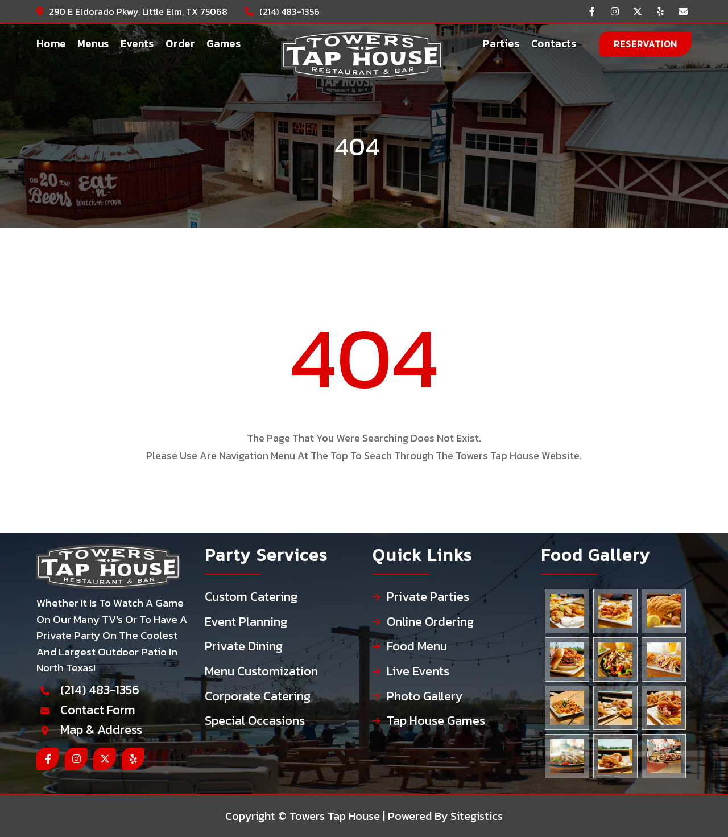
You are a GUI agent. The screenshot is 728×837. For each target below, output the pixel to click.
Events (137, 43)
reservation (645, 44)
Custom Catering (251, 597)
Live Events (418, 671)
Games (223, 43)
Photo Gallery (424, 696)
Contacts (554, 43)
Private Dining (244, 646)
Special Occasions (255, 721)
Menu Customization (261, 671)
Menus (93, 43)
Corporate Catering (258, 696)
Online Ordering (430, 622)
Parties (501, 43)
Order (180, 43)
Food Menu (417, 646)
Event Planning (246, 622)
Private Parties (428, 597)
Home (51, 43)
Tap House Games (436, 721)
